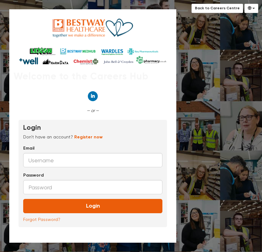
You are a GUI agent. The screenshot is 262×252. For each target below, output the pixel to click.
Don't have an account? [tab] (63, 136)
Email (29, 148)
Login (93, 206)
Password (33, 175)
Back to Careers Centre (217, 8)
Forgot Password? (41, 219)
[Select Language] (251, 8)
